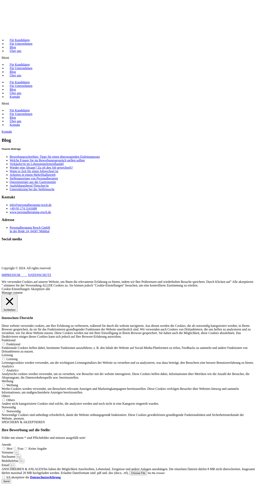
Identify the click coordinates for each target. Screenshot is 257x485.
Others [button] (6, 396)
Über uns (15, 51)
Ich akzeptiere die (33, 477)
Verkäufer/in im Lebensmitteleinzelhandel (37, 164)
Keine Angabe (38, 448)
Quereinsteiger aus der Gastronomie (33, 182)
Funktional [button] (8, 340)
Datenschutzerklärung (45, 477)
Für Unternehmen (21, 43)
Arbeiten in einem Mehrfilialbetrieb (33, 174)
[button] (128, 58)
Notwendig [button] (9, 407)
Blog (13, 47)
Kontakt (15, 96)
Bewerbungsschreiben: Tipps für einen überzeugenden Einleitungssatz (55, 156)
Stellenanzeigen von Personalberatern (34, 178)
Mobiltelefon (10, 461)
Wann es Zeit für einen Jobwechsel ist (34, 171)
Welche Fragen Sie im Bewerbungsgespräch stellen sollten (47, 160)
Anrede (6, 444)
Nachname (9, 456)
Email (6, 465)
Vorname (8, 452)
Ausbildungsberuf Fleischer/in (29, 185)
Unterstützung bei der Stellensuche (32, 189)
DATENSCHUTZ (39, 275)
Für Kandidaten (20, 40)
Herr (9, 448)
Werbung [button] (7, 381)
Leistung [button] (7, 355)
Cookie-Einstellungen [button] (16, 289)
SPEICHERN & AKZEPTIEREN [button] (23, 422)
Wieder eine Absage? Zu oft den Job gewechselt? (41, 167)
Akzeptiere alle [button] (40, 289)
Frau (20, 448)
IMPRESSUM (14, 275)
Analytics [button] (8, 366)
